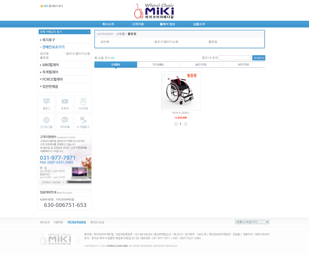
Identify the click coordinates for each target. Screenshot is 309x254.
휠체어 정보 (167, 24)
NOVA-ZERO (180, 112)
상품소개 (199, 24)
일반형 (44, 53)
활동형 (44, 57)
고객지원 (138, 24)
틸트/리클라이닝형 (78, 53)
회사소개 (108, 24)
